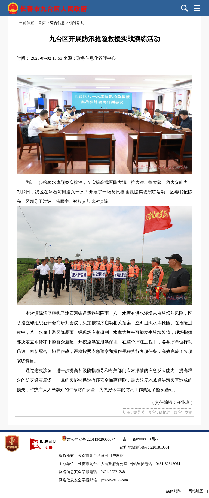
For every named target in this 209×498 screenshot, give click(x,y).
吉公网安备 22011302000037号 (89, 439)
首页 (42, 23)
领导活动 (76, 23)
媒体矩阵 (173, 491)
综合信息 (57, 23)
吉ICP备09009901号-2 (140, 439)
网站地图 (196, 491)
